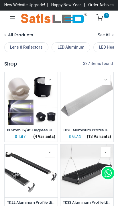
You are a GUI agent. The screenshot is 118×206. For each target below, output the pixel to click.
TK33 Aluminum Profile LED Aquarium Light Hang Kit (87, 202)
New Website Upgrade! (24, 5)
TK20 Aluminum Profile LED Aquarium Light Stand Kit (87, 130)
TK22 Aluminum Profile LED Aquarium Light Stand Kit (31, 202)
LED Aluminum (71, 47)
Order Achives (101, 5)
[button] (50, 80)
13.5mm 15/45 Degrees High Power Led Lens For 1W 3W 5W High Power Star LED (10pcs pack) (31, 130)
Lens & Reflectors (26, 47)
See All (106, 35)
